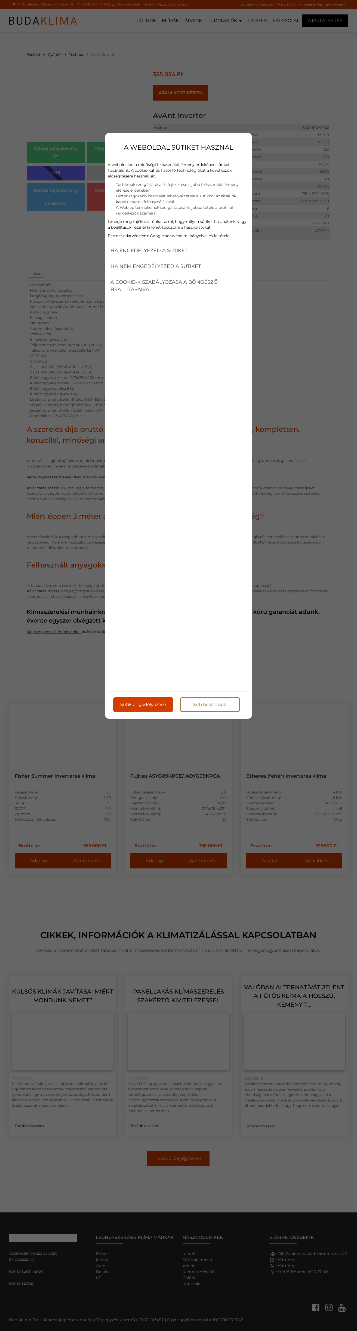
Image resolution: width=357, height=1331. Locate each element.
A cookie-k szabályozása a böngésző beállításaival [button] (164, 285)
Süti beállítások (209, 704)
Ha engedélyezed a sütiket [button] (148, 250)
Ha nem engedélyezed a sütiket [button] (155, 266)
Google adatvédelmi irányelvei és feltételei (190, 235)
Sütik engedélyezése (143, 704)
